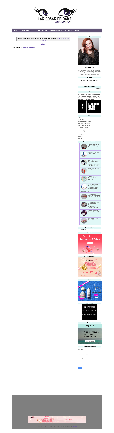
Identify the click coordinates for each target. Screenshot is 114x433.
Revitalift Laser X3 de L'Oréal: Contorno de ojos (94, 145)
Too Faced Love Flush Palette (93, 219)
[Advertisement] (90, 381)
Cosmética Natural (56, 30)
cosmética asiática (85, 121)
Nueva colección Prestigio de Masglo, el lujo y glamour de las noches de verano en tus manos (90, 188)
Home (15, 30)
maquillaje (82, 131)
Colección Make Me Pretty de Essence (93, 178)
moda (81, 132)
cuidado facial (83, 127)
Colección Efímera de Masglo (94, 152)
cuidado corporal (84, 125)
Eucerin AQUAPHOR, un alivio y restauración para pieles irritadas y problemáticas (94, 162)
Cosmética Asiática (41, 30)
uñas (80, 138)
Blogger (75, 426)
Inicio (43, 44)
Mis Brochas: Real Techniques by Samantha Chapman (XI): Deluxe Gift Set (93, 205)
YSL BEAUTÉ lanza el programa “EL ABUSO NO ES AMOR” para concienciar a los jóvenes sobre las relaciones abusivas (89, 97)
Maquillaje (68, 30)
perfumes (82, 134)
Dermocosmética (26, 30)
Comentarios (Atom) (28, 47)
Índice (77, 30)
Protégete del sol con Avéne (93, 169)
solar (80, 136)
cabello (81, 119)
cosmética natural (84, 123)
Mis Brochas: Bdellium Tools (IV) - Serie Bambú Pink (94, 195)
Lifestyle (82, 117)
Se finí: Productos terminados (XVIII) (93, 211)
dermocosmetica (84, 129)
